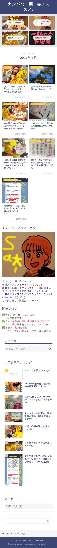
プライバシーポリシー (22, 540)
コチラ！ (34, 300)
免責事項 (39, 540)
